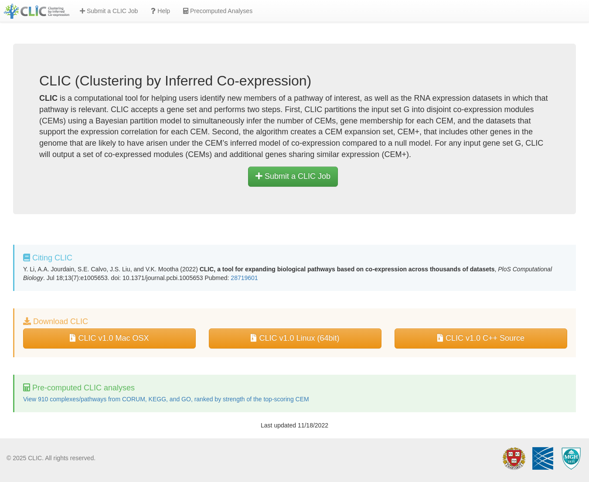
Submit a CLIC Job (109, 10)
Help (160, 10)
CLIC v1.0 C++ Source (480, 338)
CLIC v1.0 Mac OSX (109, 338)
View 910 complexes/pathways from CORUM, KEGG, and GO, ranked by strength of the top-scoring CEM (166, 399)
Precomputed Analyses (217, 10)
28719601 (244, 277)
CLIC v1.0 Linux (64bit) (295, 338)
